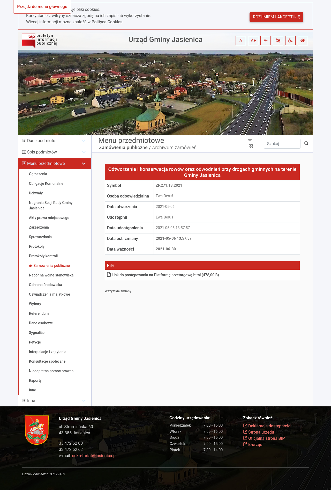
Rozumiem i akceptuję (276, 16)
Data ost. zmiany (122, 238)
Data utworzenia (122, 206)
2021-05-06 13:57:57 (173, 228)
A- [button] (266, 40)
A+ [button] (253, 40)
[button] (278, 40)
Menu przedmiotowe (46, 163)
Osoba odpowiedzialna (128, 196)
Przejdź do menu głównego (42, 6)
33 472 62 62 (71, 449)
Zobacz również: (258, 417)
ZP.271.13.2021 (169, 185)
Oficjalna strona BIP (264, 438)
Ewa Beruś (164, 196)
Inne (31, 400)
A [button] (240, 40)
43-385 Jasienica (74, 432)
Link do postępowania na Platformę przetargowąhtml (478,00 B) (163, 275)
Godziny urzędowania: (189, 417)
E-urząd (252, 444)
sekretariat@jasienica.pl (94, 455)
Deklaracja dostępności (267, 425)
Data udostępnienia (125, 227)
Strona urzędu (258, 432)
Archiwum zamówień (174, 147)
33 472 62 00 (71, 443)
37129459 (57, 474)
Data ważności (120, 249)
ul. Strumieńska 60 (76, 426)
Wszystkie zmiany (118, 291)
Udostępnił (117, 217)
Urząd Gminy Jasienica (166, 39)
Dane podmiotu (41, 140)
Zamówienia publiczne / (125, 147)
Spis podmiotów (42, 152)
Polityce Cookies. (108, 21)
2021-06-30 (166, 249)
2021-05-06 (165, 206)
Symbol (114, 185)
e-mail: (88, 455)
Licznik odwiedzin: (35, 474)
